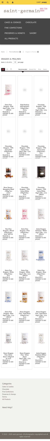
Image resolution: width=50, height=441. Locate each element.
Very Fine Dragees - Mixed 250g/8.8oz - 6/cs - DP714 (8, 231)
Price (39, 69)
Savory (32, 33)
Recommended (22, 69)
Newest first (32, 69)
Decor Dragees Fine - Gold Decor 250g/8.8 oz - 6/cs (25, 314)
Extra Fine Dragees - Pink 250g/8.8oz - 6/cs (25, 231)
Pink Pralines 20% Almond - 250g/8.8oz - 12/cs (25, 107)
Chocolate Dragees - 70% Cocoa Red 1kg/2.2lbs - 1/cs (41, 107)
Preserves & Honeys (15, 33)
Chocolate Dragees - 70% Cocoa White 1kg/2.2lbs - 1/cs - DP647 (41, 191)
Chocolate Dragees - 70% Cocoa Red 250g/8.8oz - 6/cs (8, 149)
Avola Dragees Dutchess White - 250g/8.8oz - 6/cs (41, 355)
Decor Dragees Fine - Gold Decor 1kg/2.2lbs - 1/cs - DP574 (41, 314)
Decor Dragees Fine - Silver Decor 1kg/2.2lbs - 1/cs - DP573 (25, 356)
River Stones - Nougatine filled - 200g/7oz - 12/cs (8, 190)
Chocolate (31, 22)
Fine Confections (13, 27)
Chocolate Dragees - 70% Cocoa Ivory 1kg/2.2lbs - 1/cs (25, 148)
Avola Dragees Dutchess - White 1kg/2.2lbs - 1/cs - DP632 (41, 231)
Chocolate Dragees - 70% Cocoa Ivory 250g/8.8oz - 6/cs (41, 149)
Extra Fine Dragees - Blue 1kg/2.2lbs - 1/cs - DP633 (8, 314)
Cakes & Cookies (13, 22)
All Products (11, 38)
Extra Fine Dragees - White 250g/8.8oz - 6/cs (8, 273)
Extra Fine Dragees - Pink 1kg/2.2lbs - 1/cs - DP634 (8, 107)
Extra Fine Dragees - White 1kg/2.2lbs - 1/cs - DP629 (25, 273)
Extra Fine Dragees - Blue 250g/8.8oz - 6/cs (41, 273)
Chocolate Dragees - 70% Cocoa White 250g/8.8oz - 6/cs (25, 191)
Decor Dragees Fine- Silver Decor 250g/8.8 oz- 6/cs (8, 355)
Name (45, 69)
